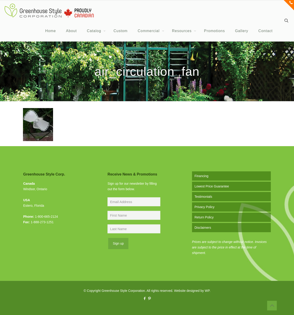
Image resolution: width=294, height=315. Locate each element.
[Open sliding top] (289, 5)
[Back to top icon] (272, 305)
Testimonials (203, 196)
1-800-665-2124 (46, 216)
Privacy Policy (205, 207)
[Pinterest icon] (149, 298)
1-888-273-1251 (42, 222)
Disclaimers (203, 227)
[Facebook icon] (144, 298)
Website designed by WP (191, 291)
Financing (202, 176)
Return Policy (204, 217)
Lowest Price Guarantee (212, 186)
